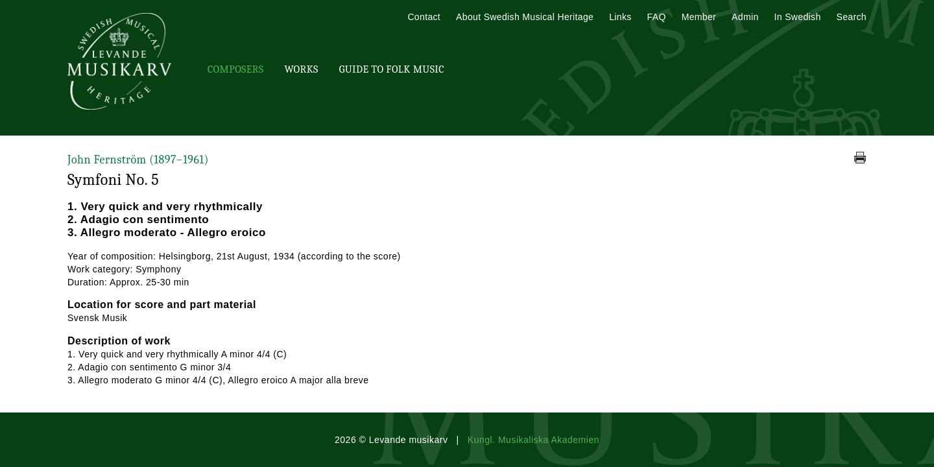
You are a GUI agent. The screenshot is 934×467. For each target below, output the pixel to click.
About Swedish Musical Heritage (524, 17)
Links (620, 17)
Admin (745, 17)
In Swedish (797, 17)
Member (699, 17)
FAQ (656, 17)
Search (852, 17)
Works (301, 69)
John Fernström (138, 160)
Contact (423, 17)
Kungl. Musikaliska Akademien (533, 440)
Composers (235, 69)
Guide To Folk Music (391, 69)
